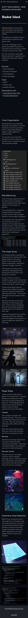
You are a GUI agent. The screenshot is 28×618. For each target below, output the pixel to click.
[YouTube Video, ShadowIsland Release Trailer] (14, 107)
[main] (14, 8)
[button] (1, 2)
